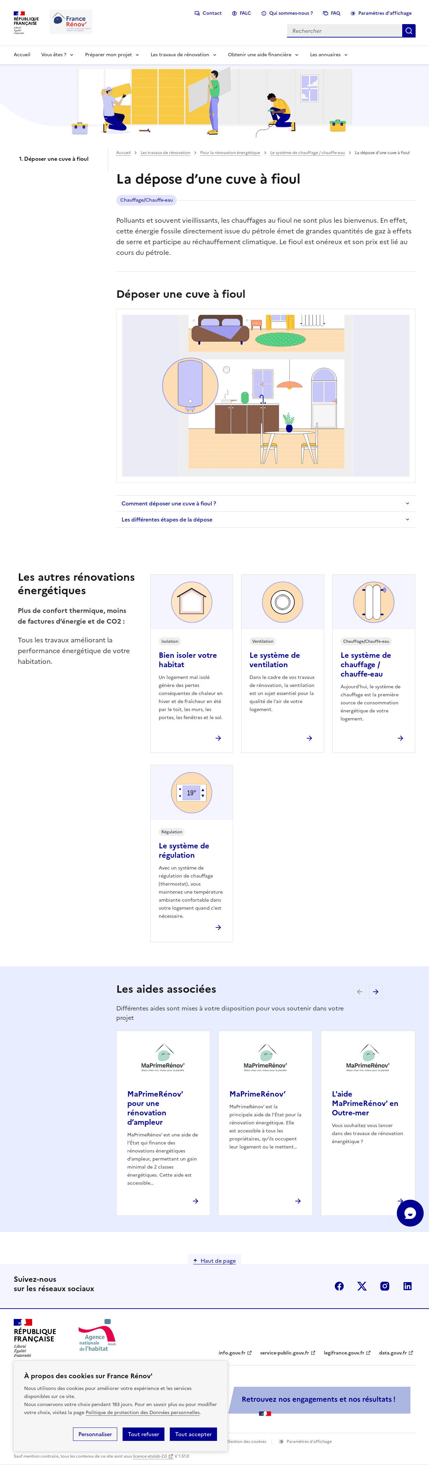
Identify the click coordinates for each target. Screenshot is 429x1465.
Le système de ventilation (274, 660)
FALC (245, 13)
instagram (385, 1286)
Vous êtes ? (53, 54)
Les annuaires (325, 54)
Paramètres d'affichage (385, 13)
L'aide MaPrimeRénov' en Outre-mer (365, 1103)
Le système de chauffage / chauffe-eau (307, 153)
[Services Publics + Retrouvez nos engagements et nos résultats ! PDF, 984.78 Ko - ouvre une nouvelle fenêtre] (265, 1401)
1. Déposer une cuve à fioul (53, 159)
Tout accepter (193, 1434)
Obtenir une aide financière (259, 54)
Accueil (22, 54)
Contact (212, 13)
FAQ (335, 13)
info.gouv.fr (232, 1352)
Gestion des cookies (246, 1442)
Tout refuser (143, 1434)
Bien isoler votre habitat (188, 660)
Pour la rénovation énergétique (230, 153)
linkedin (408, 1286)
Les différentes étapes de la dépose (167, 519)
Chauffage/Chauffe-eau (146, 200)
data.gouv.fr (393, 1352)
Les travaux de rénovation (180, 54)
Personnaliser (95, 1434)
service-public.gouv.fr (284, 1352)
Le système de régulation (184, 850)
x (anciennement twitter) (362, 1286)
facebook (339, 1286)
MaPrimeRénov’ (257, 1094)
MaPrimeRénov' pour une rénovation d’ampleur (155, 1108)
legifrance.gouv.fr (344, 1352)
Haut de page (218, 1261)
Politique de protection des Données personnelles (143, 1412)
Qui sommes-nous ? (291, 13)
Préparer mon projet (108, 54)
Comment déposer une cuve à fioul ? (169, 503)
